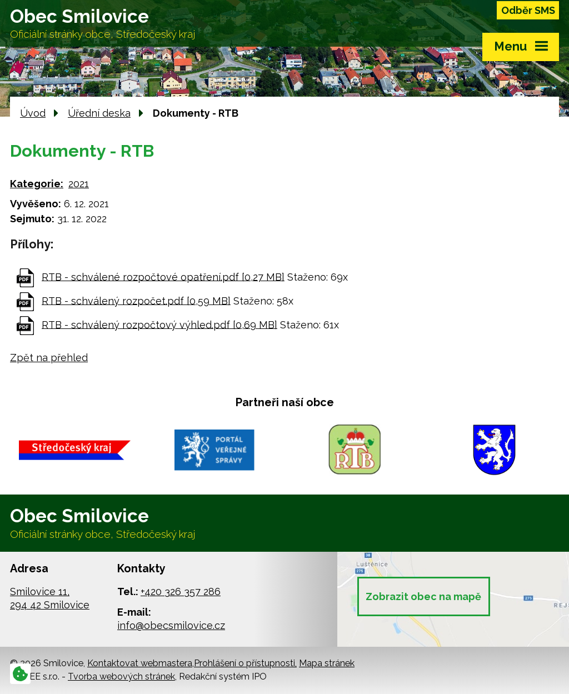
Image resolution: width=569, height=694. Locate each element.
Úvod (33, 113)
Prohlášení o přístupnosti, (245, 663)
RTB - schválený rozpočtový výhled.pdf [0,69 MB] (159, 324)
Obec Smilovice (102, 23)
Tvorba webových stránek (121, 676)
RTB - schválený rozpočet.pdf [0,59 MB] (136, 300)
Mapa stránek (327, 663)
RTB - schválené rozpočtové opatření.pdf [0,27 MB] (163, 276)
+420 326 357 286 (181, 591)
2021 (78, 183)
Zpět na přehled (49, 357)
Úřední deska (99, 113)
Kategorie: (36, 183)
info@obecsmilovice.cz (171, 625)
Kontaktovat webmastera (139, 663)
